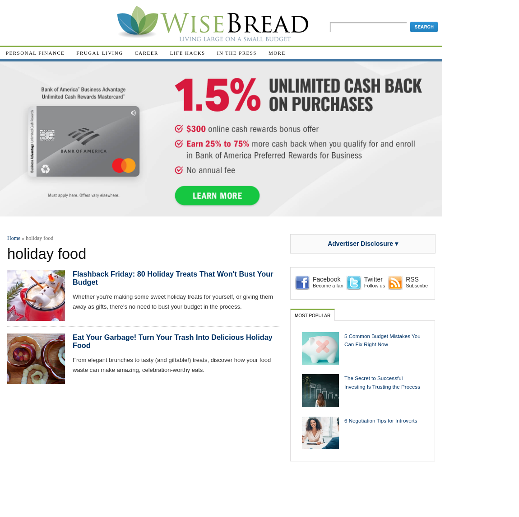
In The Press (237, 53)
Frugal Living (99, 53)
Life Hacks (187, 53)
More (277, 53)
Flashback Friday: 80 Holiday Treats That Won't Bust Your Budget (173, 278)
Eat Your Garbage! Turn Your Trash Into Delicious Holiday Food (173, 341)
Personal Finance (35, 53)
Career (146, 53)
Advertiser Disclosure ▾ (363, 243)
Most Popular (312, 315)
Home (13, 238)
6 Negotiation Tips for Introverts (380, 420)
